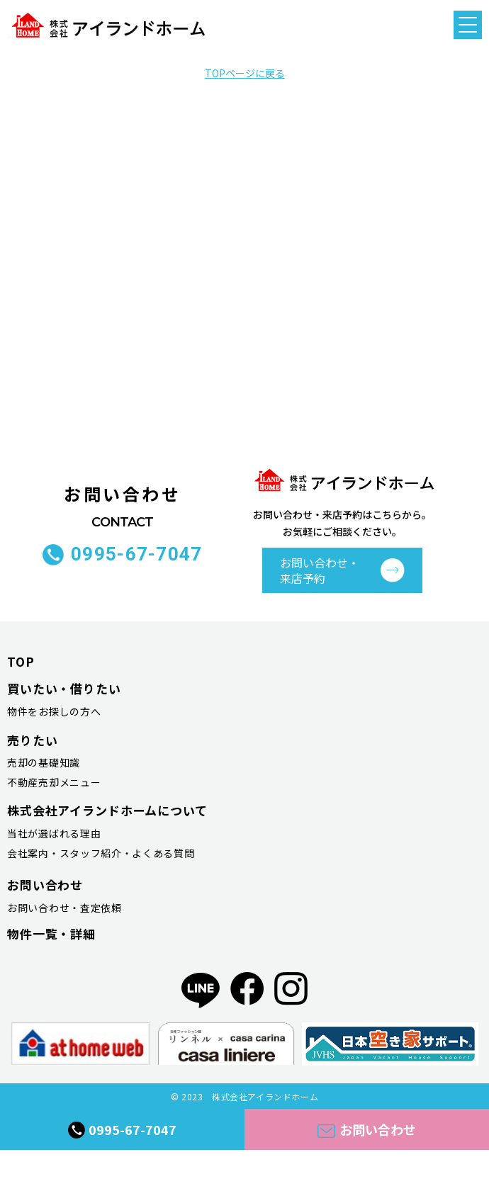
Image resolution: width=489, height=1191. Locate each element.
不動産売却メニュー (54, 782)
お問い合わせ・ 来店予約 (319, 570)
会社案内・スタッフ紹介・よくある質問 (101, 853)
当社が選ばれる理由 (54, 833)
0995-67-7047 (137, 554)
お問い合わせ (366, 1129)
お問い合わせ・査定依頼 (64, 908)
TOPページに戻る (245, 73)
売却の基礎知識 (43, 762)
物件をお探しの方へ (54, 711)
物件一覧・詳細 (51, 933)
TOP (21, 661)
